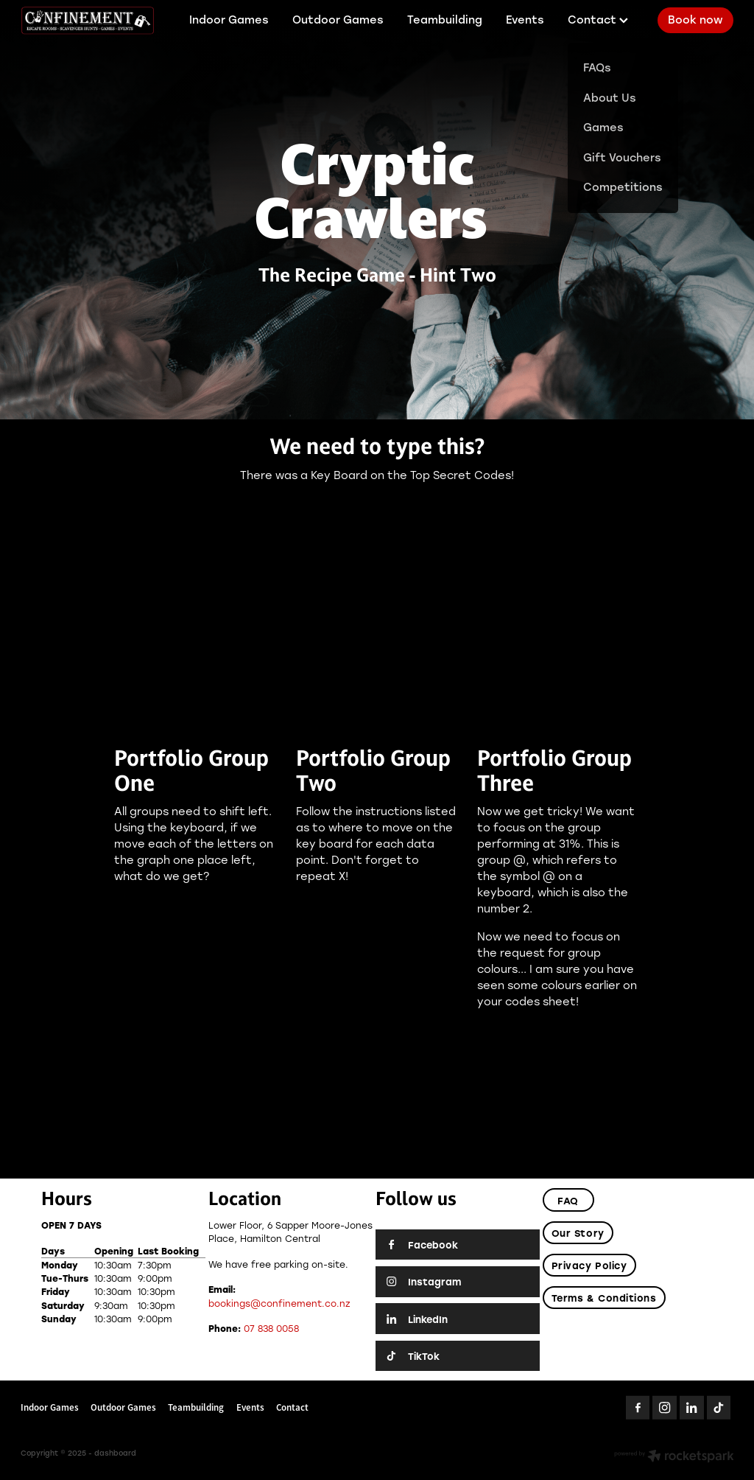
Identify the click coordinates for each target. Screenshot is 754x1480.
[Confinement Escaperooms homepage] (92, 20)
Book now (695, 20)
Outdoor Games (338, 20)
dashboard (115, 1453)
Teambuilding (444, 20)
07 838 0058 (271, 1328)
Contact (598, 20)
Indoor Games (229, 20)
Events (525, 20)
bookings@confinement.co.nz (279, 1303)
